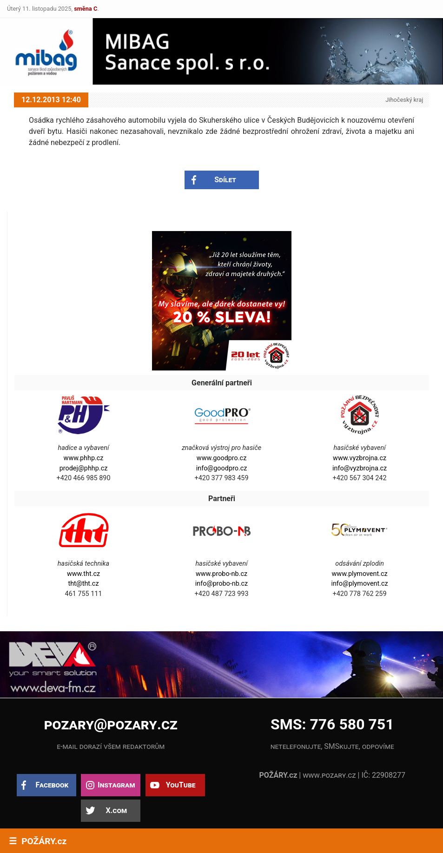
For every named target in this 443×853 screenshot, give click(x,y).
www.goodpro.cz (221, 458)
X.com (116, 810)
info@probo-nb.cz (221, 584)
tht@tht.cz (83, 584)
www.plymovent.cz (360, 574)
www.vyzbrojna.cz (359, 458)
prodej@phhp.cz (84, 468)
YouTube (181, 784)
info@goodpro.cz (221, 468)
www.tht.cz (83, 574)
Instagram (116, 784)
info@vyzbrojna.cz (359, 468)
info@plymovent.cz (359, 584)
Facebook (51, 784)
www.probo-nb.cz (221, 574)
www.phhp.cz (84, 458)
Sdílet (225, 179)
